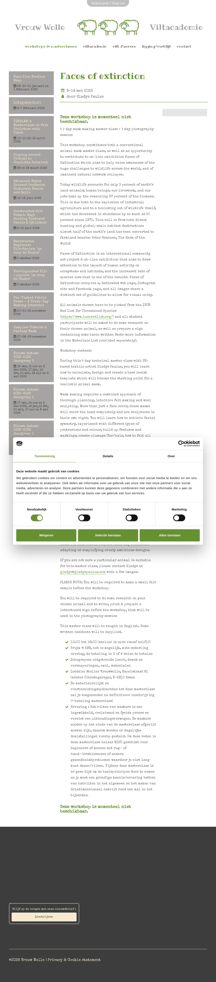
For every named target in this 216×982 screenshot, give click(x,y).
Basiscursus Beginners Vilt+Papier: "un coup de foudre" (31, 250)
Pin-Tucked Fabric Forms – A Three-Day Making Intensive (31, 306)
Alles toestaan (170, 535)
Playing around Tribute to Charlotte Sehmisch (31, 161)
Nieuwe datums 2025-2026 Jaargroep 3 (31, 365)
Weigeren (46, 535)
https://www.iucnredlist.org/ (87, 317)
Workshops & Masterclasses (51, 47)
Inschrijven (44, 916)
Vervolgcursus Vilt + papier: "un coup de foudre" (31, 278)
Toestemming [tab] (44, 456)
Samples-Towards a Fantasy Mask (31, 334)
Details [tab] (108, 456)
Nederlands (100, 3)
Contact (184, 47)
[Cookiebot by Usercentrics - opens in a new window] (181, 443)
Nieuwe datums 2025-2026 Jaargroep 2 (31, 401)
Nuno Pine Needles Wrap (31, 83)
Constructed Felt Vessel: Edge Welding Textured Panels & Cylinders (31, 220)
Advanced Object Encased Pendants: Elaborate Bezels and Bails (31, 190)
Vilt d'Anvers (124, 47)
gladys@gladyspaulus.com (82, 572)
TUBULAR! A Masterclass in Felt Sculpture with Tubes (31, 132)
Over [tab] (171, 456)
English (118, 3)
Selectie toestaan (108, 535)
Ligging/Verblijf (156, 47)
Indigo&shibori (31, 105)
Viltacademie (94, 47)
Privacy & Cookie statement (74, 958)
